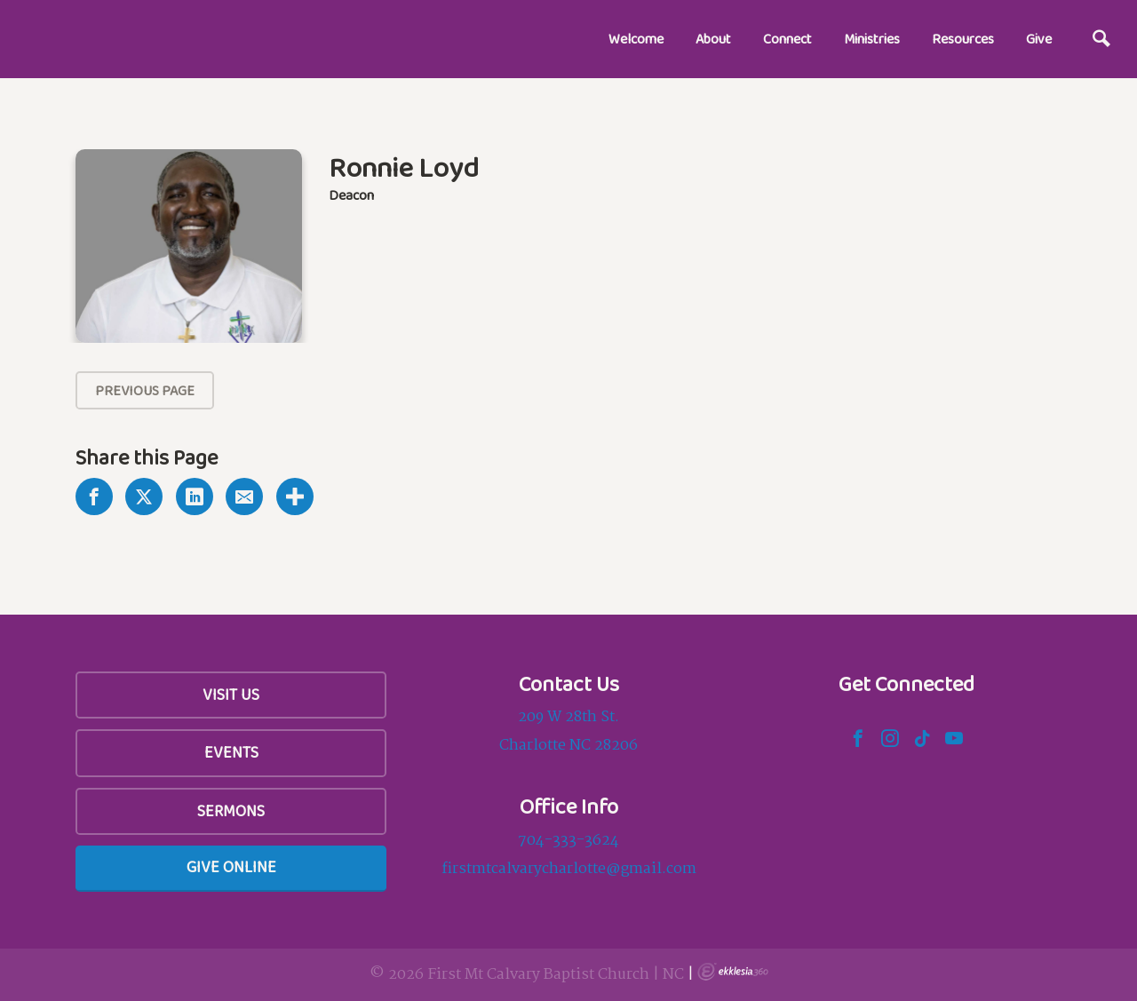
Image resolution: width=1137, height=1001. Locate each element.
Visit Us (231, 694)
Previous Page (145, 390)
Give (1039, 38)
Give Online (231, 866)
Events (231, 752)
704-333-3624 (568, 841)
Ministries (872, 38)
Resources (963, 38)
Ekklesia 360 (732, 972)
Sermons (231, 810)
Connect (787, 38)
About (713, 38)
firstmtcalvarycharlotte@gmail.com (568, 869)
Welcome (636, 38)
